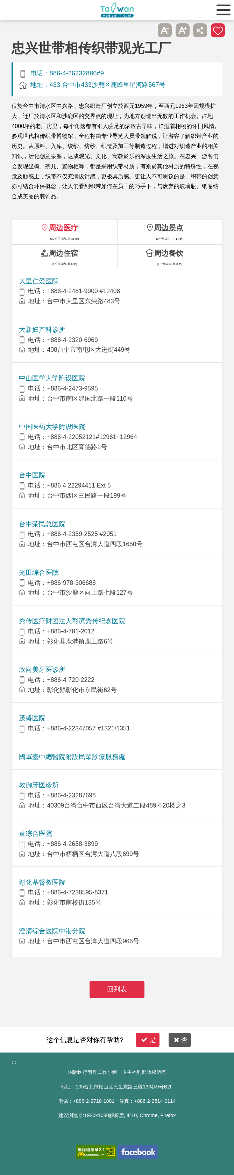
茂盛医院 (32, 718)
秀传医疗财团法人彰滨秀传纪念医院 (72, 621)
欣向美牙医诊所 (42, 669)
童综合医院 (35, 833)
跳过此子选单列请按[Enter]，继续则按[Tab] (147, 30)
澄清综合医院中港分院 (52, 931)
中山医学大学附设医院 (52, 378)
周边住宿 (63, 253)
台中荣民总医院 (42, 524)
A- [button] (165, 30)
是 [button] (148, 1039)
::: (14, 1062)
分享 (200, 30)
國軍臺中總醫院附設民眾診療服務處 (72, 756)
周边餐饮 (168, 253)
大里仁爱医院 (39, 281)
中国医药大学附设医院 (52, 426)
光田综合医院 (39, 572)
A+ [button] (183, 30)
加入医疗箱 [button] (218, 30)
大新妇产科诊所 (42, 329)
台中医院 (32, 475)
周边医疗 (63, 228)
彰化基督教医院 (42, 882)
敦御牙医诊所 (39, 785)
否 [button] (180, 1039)
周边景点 (168, 228)
